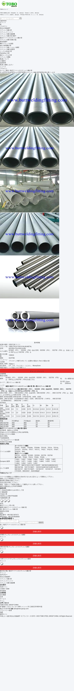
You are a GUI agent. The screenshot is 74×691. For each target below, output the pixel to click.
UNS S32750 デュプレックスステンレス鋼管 (14, 547)
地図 (1, 612)
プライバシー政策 (6, 610)
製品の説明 (3, 375)
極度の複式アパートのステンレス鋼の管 (13, 507)
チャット (3, 22)
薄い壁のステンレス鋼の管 (9, 509)
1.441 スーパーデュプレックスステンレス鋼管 (15, 559)
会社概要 (3, 595)
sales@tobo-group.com (21, 608)
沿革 (1, 597)
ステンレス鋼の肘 (6, 579)
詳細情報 (3, 374)
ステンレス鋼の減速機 (7, 583)
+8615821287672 (13, 515)
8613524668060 (14, 517)
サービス (3, 599)
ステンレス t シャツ (6, 581)
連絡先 (41, 522)
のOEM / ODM (4, 589)
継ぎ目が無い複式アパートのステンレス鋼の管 (15, 571)
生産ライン (3, 587)
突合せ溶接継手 (5, 577)
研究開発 (3, 591)
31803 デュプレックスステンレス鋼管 (12, 535)
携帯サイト (3, 614)
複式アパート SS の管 (7, 505)
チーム (2, 601)
